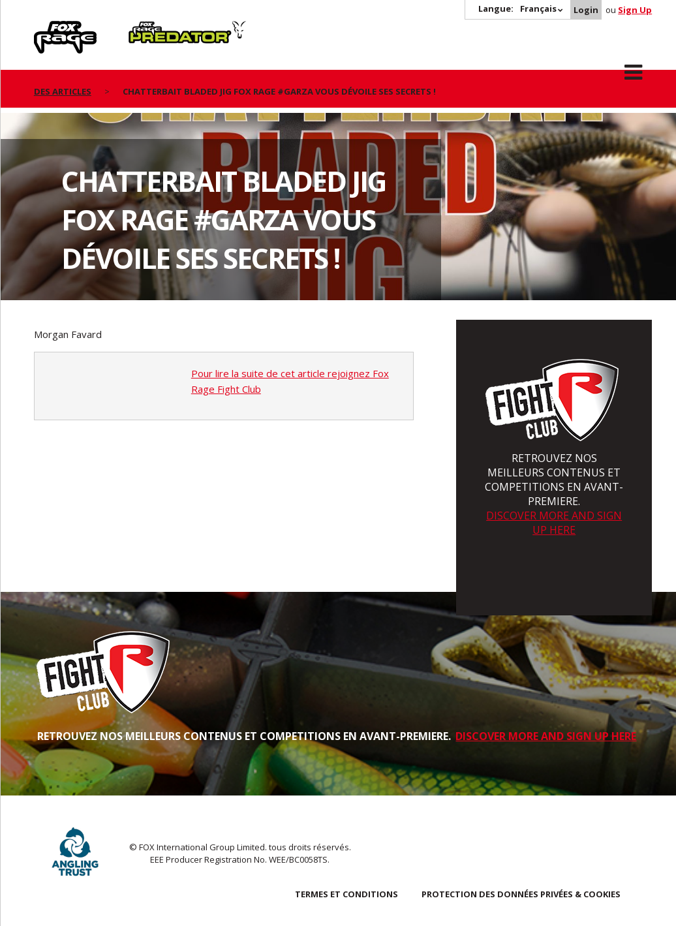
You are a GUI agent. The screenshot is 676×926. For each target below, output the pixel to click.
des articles (62, 91)
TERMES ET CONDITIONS (346, 894)
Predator (150, 28)
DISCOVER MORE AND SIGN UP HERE (554, 522)
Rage (46, 28)
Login (586, 10)
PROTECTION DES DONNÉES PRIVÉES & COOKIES (521, 894)
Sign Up (635, 10)
